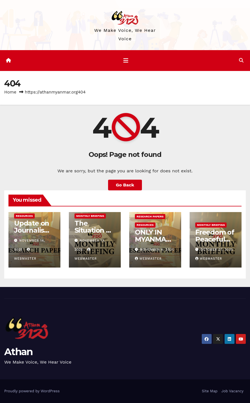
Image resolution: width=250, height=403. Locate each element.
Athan (18, 352)
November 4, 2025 (157, 249)
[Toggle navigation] (126, 60)
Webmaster (148, 258)
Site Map (210, 391)
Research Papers (150, 216)
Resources (24, 215)
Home (10, 92)
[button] (241, 60)
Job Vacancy (232, 391)
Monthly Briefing (90, 215)
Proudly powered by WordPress (32, 391)
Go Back (125, 185)
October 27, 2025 (217, 249)
